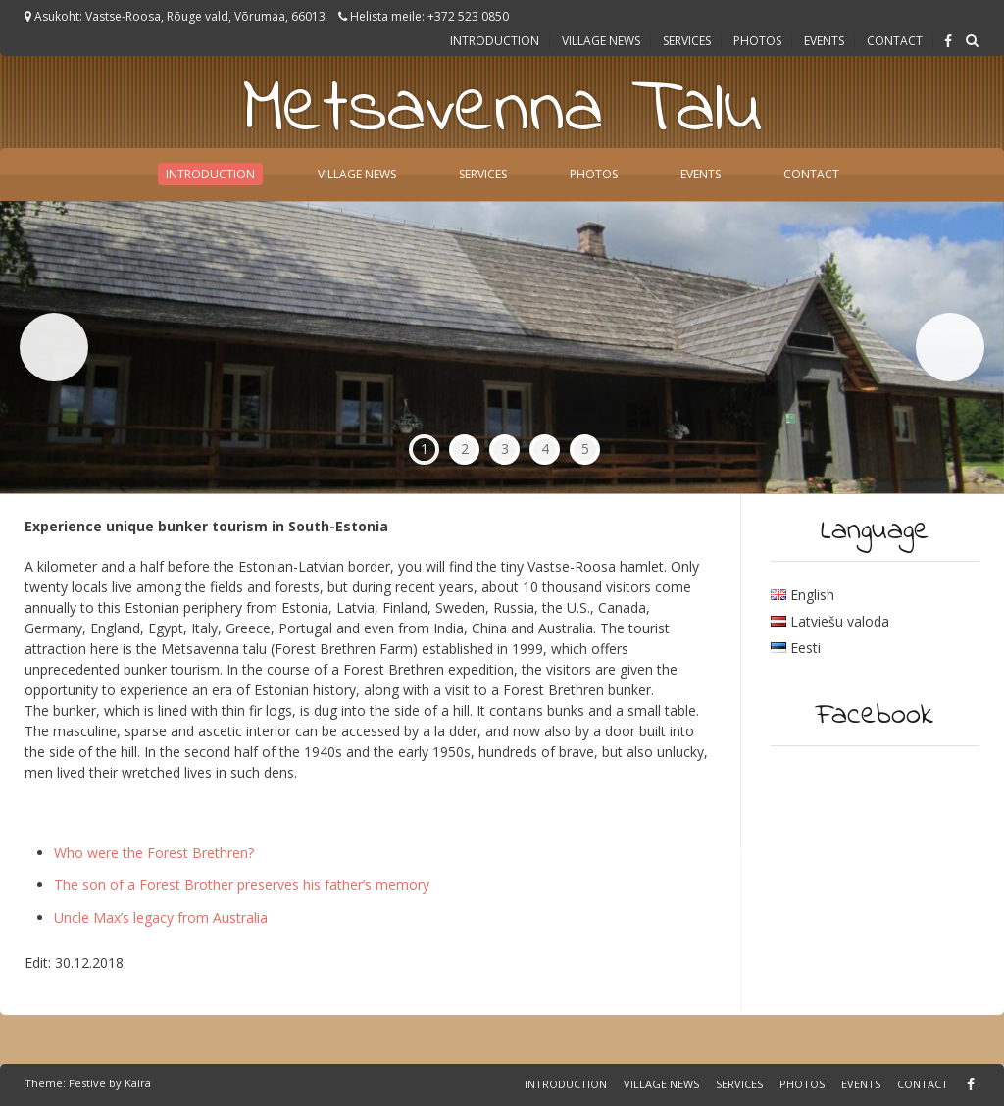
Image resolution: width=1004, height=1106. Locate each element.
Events (824, 40)
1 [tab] (424, 448)
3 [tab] (505, 448)
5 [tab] (585, 448)
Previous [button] (54, 347)
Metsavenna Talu (502, 111)
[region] (502, 347)
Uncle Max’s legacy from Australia (161, 917)
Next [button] (950, 347)
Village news (601, 40)
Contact (895, 40)
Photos (757, 40)
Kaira (138, 1083)
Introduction (494, 40)
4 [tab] (545, 448)
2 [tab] (465, 448)
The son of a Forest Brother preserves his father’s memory (241, 885)
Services (687, 40)
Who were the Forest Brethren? (154, 852)
